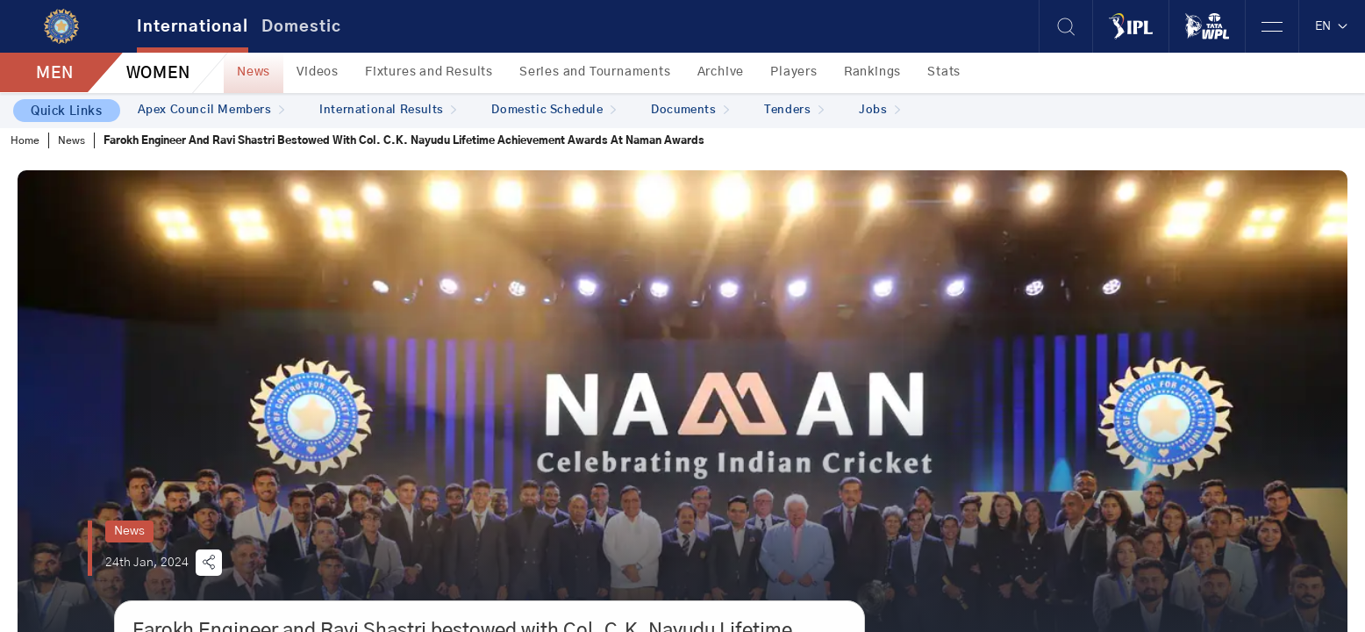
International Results (387, 110)
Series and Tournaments (595, 72)
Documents (690, 110)
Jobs (879, 110)
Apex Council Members (211, 110)
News (253, 72)
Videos (318, 72)
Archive (721, 72)
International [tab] (192, 27)
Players (794, 72)
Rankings (872, 72)
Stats (944, 72)
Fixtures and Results (429, 72)
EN (1332, 26)
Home (25, 140)
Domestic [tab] (301, 27)
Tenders (794, 110)
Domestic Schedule (553, 110)
